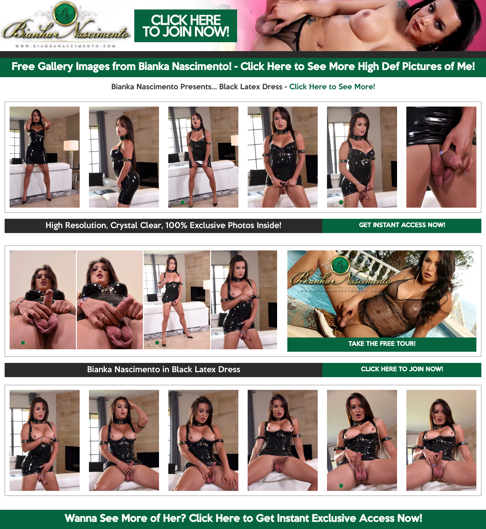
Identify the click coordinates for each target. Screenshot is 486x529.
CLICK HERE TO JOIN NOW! (402, 370)
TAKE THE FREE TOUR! (381, 344)
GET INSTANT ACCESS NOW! (402, 225)
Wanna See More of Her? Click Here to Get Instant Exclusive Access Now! (243, 519)
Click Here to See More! (332, 87)
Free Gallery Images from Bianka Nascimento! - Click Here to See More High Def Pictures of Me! (243, 67)
